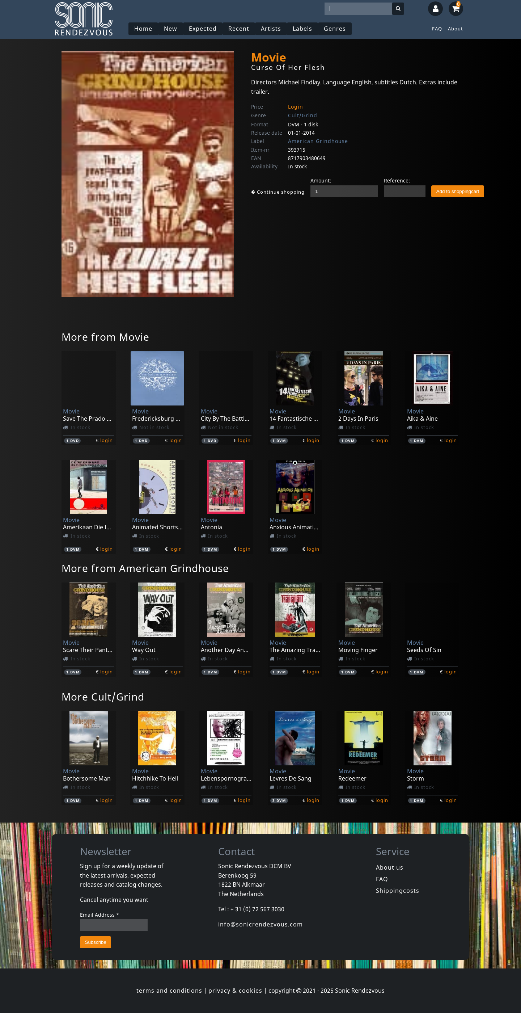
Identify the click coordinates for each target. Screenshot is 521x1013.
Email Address (99, 914)
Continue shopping (278, 192)
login (106, 440)
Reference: (397, 180)
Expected (203, 29)
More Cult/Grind (103, 696)
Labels (302, 29)
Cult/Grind (302, 115)
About (455, 28)
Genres (335, 29)
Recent (238, 29)
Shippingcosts (397, 891)
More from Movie (105, 337)
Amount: (320, 180)
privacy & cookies (235, 991)
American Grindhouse (318, 141)
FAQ (437, 28)
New (170, 29)
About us (389, 867)
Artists (271, 29)
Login (295, 106)
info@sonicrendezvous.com (260, 924)
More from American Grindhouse (145, 568)
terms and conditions (169, 991)
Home (143, 29)
